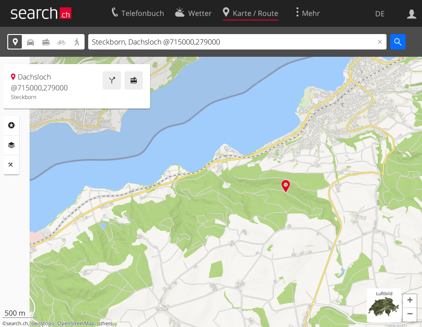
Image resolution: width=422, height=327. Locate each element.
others (104, 323)
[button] (410, 301)
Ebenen (11, 145)
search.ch (17, 323)
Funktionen (11, 164)
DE (380, 14)
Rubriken (11, 125)
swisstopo (43, 323)
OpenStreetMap (76, 323)
